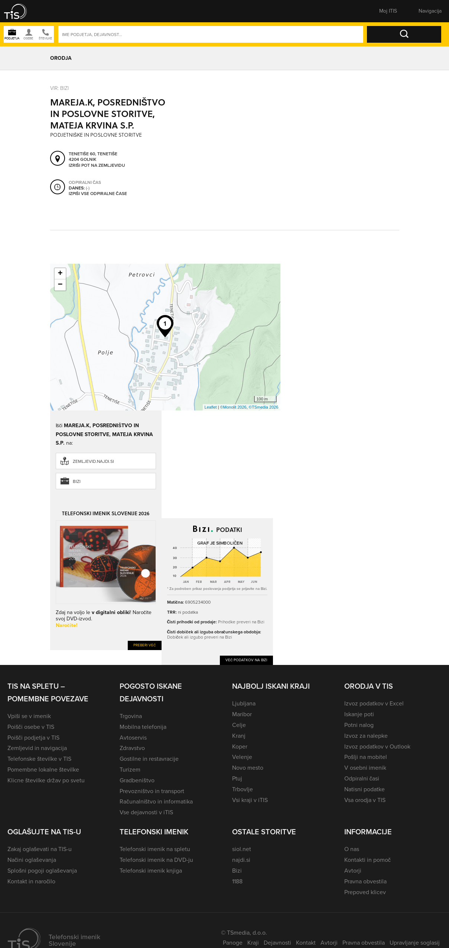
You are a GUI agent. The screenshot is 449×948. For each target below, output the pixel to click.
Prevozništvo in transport (152, 791)
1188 (237, 881)
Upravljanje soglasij (415, 942)
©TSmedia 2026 (264, 407)
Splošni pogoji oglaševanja (42, 870)
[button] (20, 11)
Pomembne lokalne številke (43, 769)
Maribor (242, 714)
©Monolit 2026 (233, 407)
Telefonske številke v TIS (39, 758)
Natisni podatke (364, 789)
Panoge (233, 942)
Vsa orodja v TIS (364, 800)
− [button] (60, 284)
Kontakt (306, 942)
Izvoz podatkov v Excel (374, 703)
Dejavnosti (277, 942)
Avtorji (352, 870)
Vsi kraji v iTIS (250, 800)
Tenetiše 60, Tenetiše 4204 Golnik (93, 156)
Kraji (253, 942)
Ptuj (237, 778)
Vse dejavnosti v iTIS (146, 812)
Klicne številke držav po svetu (46, 780)
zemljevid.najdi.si (93, 461)
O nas (351, 849)
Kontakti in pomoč (367, 860)
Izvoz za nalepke (366, 735)
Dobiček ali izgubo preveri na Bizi (199, 637)
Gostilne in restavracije (149, 758)
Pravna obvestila (365, 881)
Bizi (77, 481)
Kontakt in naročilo (31, 881)
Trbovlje (242, 789)
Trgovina (131, 716)
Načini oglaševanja (31, 860)
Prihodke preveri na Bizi (241, 622)
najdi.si (241, 860)
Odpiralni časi (361, 778)
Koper (239, 746)
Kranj (238, 735)
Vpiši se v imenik (29, 716)
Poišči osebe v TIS (30, 727)
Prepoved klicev (365, 892)
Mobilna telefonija (143, 727)
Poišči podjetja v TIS (33, 737)
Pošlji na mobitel (365, 757)
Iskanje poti (359, 714)
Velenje (242, 757)
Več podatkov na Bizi (246, 660)
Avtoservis (133, 737)
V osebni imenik (365, 767)
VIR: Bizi (59, 87)
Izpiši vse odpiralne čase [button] (98, 194)
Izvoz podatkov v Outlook (377, 746)
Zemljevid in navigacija (37, 748)
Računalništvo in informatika (156, 801)
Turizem (130, 769)
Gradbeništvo (137, 780)
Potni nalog (359, 725)
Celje (239, 725)
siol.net (241, 849)
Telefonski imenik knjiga (151, 870)
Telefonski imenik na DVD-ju (156, 860)
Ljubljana (244, 703)
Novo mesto (247, 767)
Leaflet (211, 407)
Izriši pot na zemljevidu (97, 165)
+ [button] (60, 273)
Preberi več (144, 645)
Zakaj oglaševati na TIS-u (39, 849)
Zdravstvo (132, 748)
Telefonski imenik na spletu (155, 849)
